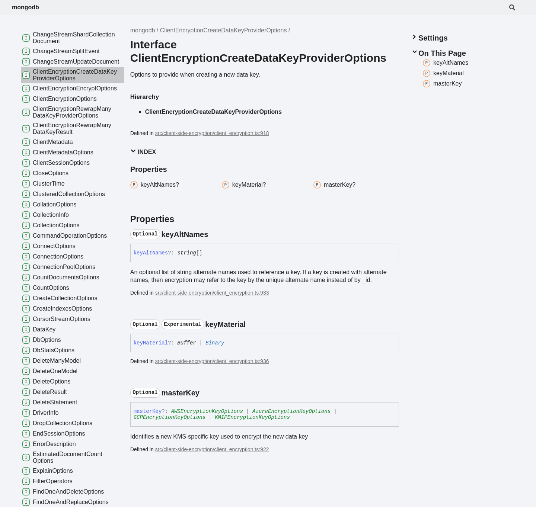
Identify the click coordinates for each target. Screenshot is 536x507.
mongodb (25, 7)
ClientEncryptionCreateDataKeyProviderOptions (223, 30)
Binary (214, 343)
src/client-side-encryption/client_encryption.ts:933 (212, 293)
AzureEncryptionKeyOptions (291, 411)
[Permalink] (214, 234)
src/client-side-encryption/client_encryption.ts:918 (212, 133)
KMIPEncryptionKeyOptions (252, 417)
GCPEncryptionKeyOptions (169, 417)
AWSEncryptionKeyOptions (207, 411)
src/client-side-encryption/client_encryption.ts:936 (212, 361)
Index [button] (143, 151)
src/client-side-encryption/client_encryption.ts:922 (212, 449)
